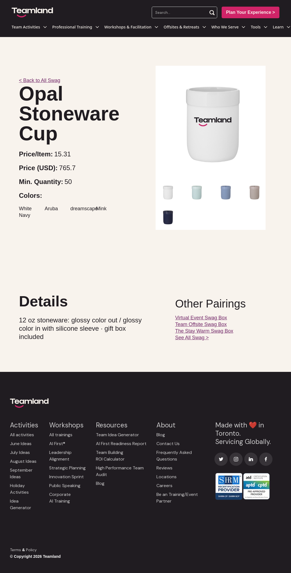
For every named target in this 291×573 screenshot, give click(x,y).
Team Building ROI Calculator (110, 456)
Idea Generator (20, 504)
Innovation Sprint (66, 477)
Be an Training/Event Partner (177, 497)
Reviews (164, 468)
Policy (31, 549)
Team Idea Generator (117, 435)
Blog (100, 483)
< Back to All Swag (40, 80)
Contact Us (168, 443)
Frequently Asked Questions (174, 456)
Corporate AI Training (60, 497)
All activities (22, 435)
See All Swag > (192, 337)
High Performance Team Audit (120, 471)
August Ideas (23, 461)
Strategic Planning (67, 468)
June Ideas (21, 443)
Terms (15, 549)
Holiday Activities (19, 489)
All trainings (60, 435)
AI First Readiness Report (121, 443)
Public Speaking (64, 485)
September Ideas (21, 473)
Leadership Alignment (60, 456)
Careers (164, 485)
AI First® (57, 443)
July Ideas (20, 452)
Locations (166, 477)
